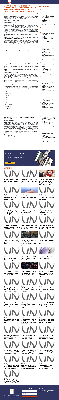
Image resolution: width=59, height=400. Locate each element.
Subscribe (29, 396)
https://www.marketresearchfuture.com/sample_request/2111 (14, 38)
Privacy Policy (11, 396)
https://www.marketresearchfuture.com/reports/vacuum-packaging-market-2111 (20, 140)
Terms (7, 396)
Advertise (14, 396)
